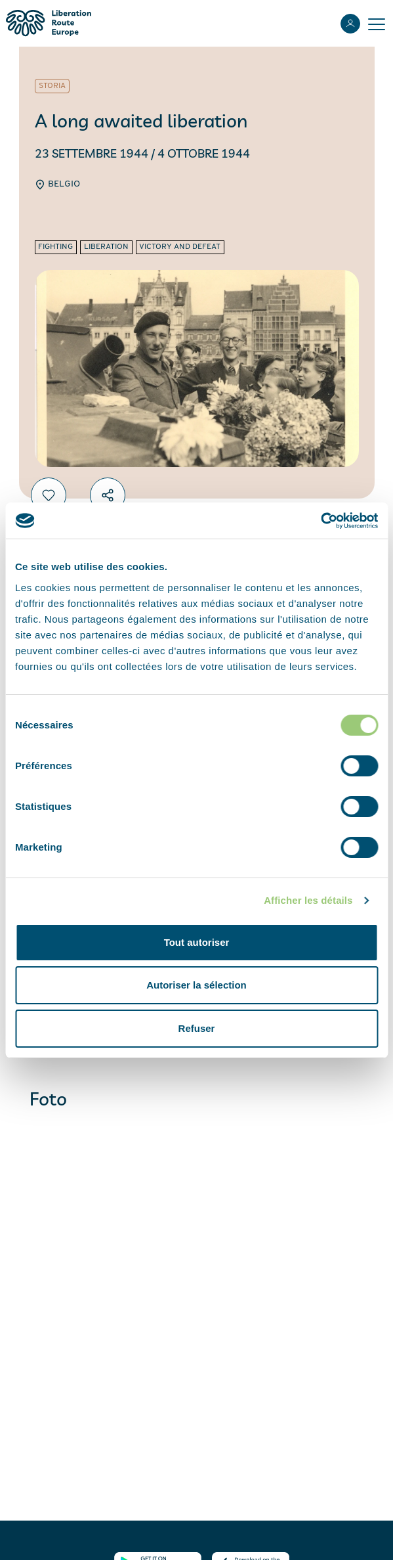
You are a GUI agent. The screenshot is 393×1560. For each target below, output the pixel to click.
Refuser (196, 1028)
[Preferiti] (48, 495)
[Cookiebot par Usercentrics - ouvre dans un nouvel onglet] (320, 520)
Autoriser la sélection (196, 985)
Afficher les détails (308, 900)
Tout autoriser (197, 942)
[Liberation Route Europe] (48, 23)
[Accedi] (350, 23)
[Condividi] (107, 495)
